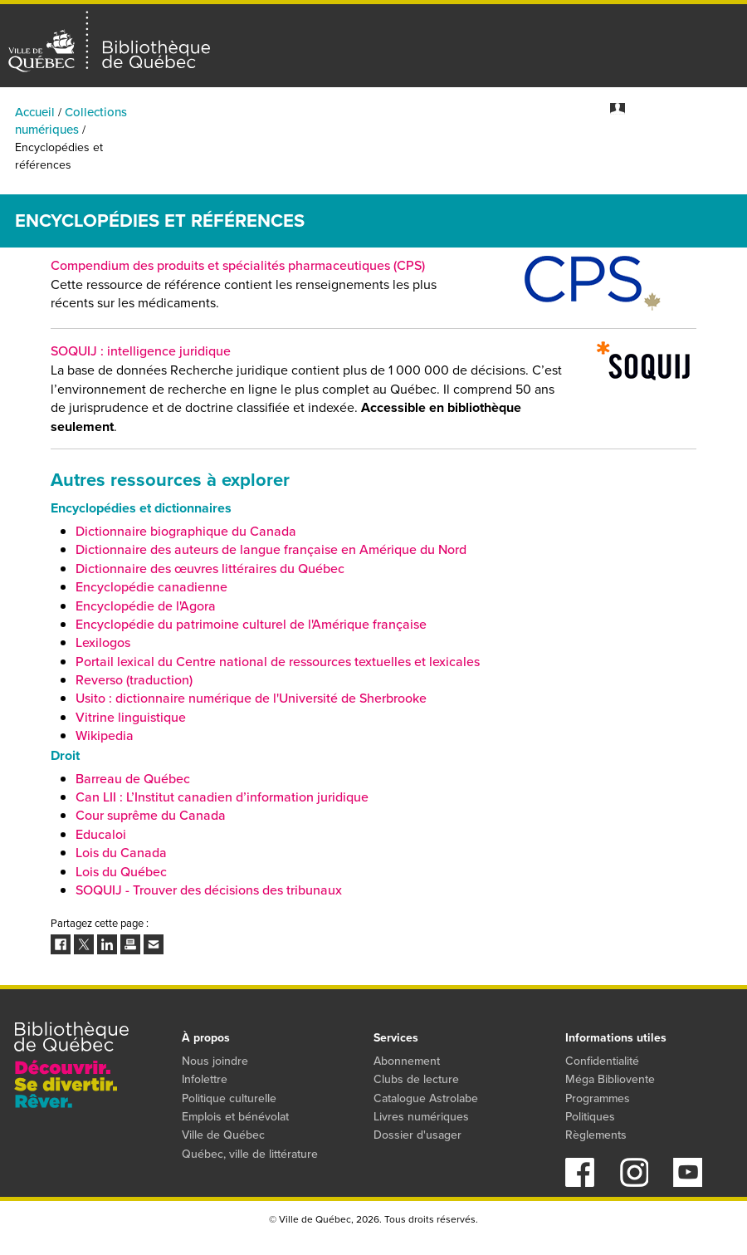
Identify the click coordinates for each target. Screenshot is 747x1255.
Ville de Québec (223, 1135)
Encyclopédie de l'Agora (146, 605)
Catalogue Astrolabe (426, 1098)
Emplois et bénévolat (235, 1116)
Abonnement (407, 1061)
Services (724, 149)
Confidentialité (602, 1061)
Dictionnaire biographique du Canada (186, 531)
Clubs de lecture (416, 1079)
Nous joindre (215, 1061)
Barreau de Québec (133, 778)
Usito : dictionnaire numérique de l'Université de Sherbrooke (251, 698)
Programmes (635, 149)
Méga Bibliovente (610, 1079)
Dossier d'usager (417, 1135)
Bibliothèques (278, 149)
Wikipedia (105, 735)
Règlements (596, 1135)
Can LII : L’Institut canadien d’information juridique (222, 796)
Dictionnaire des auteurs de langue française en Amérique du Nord (271, 549)
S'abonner (723, 108)
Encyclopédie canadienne (151, 586)
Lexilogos (103, 642)
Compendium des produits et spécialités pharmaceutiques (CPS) (238, 265)
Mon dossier (659, 108)
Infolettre (204, 1079)
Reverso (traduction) (134, 679)
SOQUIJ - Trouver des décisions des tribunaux (209, 890)
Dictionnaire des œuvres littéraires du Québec (210, 568)
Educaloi (101, 834)
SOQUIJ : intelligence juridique (141, 350)
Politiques (590, 1116)
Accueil (35, 112)
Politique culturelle (229, 1098)
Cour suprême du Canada (151, 815)
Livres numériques (421, 1116)
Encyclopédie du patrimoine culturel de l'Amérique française (251, 624)
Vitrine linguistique (131, 717)
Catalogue (377, 149)
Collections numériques (502, 149)
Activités (185, 149)
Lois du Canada (121, 852)
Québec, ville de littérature (250, 1154)
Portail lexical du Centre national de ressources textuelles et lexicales (278, 661)
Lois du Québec (121, 871)
